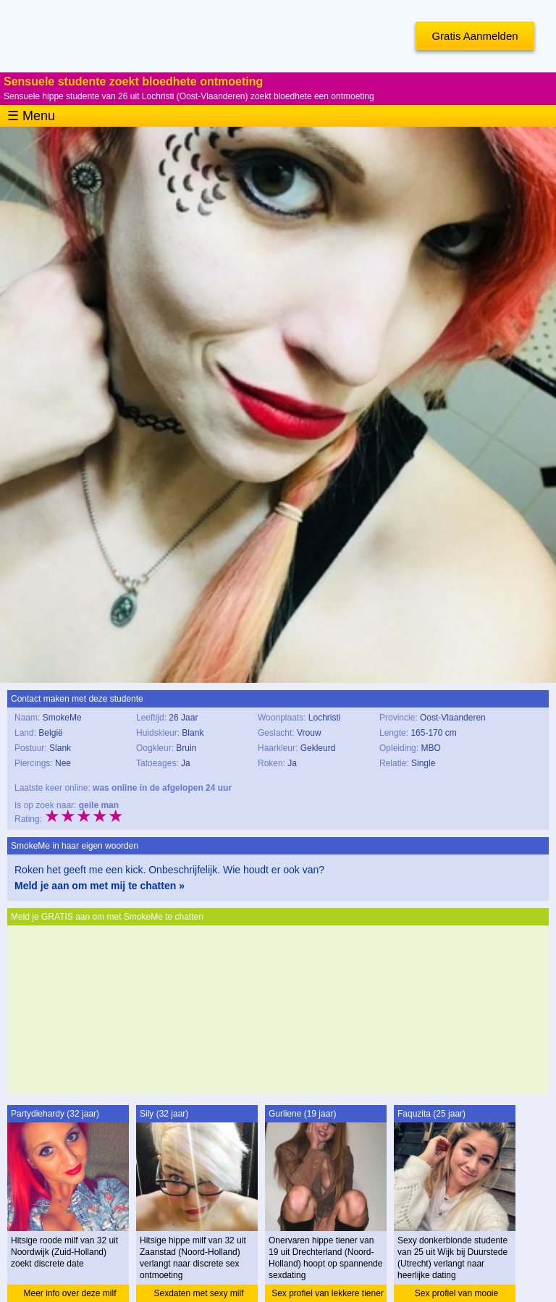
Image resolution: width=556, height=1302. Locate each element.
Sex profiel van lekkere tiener (327, 1293)
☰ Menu (31, 116)
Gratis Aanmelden (474, 36)
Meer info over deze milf (69, 1293)
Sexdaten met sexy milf (198, 1293)
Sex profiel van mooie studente (456, 1295)
